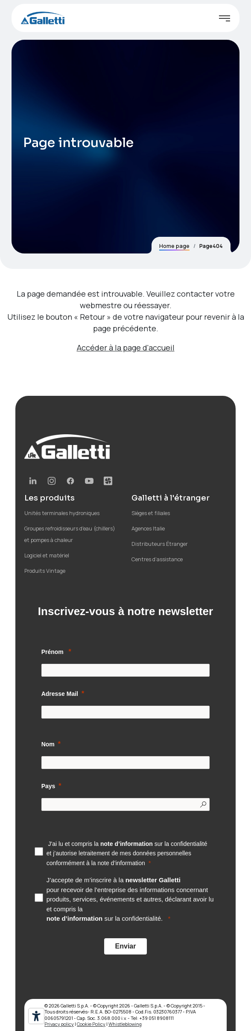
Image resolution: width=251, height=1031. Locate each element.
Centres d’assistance (157, 559)
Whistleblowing (125, 1024)
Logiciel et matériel (46, 555)
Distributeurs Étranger (159, 544)
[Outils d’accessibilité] (36, 1016)
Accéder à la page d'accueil (126, 347)
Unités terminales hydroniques (61, 513)
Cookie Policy (91, 1024)
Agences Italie (148, 528)
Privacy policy (59, 1024)
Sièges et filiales (150, 513)
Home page (174, 246)
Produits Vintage (44, 570)
